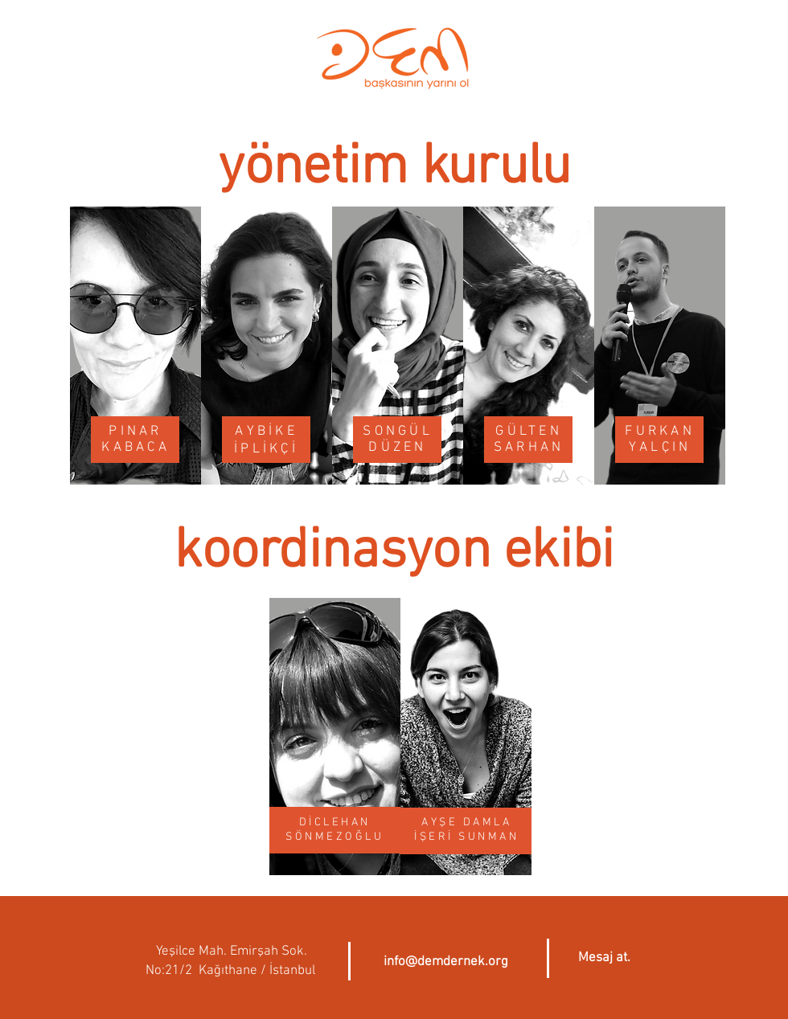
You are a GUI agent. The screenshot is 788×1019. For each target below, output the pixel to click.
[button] (603, 959)
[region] (135, 347)
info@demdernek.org (446, 962)
